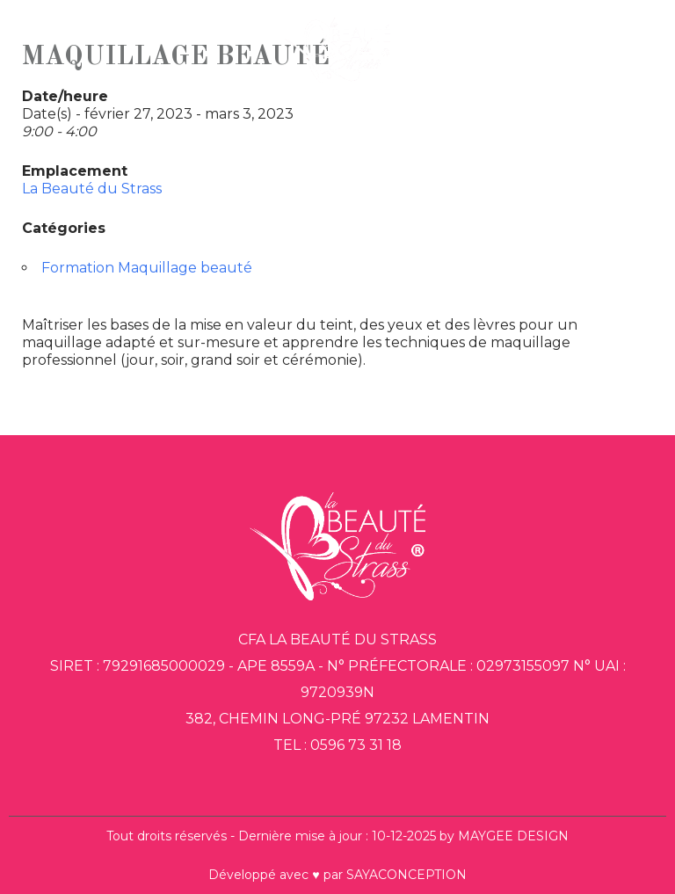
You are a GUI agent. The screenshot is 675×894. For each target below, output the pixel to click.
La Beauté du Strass (92, 188)
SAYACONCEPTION (406, 875)
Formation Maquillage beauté (146, 267)
